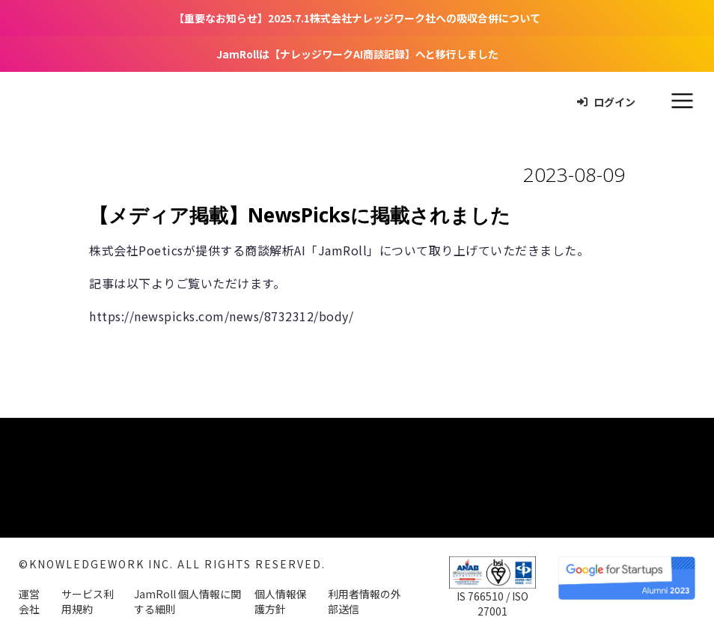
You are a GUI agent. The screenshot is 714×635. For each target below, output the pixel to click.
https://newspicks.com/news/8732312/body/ (221, 316)
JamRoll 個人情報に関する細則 (187, 601)
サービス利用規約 (87, 601)
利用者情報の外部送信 (364, 601)
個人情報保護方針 (280, 601)
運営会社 (29, 601)
